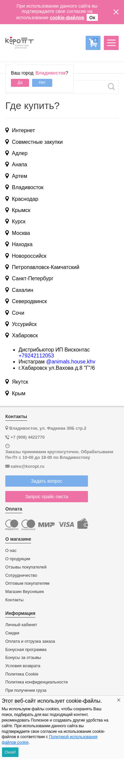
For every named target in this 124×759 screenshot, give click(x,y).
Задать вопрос (46, 481)
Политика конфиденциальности (36, 682)
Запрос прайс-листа (46, 496)
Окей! (10, 752)
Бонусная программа (26, 649)
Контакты (14, 600)
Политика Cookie (21, 674)
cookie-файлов (67, 17)
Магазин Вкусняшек (24, 591)
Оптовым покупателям (27, 583)
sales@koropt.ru (27, 466)
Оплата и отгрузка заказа (30, 641)
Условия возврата (22, 666)
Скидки (12, 633)
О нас (11, 550)
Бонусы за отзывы (23, 657)
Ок (92, 17)
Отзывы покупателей (26, 567)
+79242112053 (36, 355)
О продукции (17, 559)
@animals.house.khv (70, 361)
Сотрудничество (21, 575)
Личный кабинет (21, 625)
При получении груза (25, 690)
